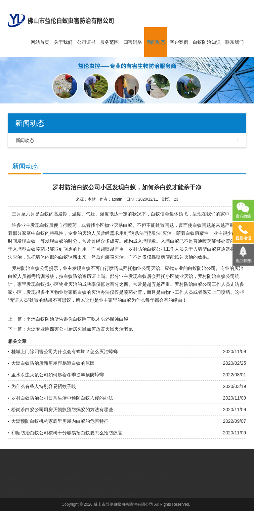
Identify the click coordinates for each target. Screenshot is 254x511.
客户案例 (179, 42)
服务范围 (109, 42)
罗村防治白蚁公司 (30, 268)
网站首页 (40, 42)
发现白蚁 (35, 284)
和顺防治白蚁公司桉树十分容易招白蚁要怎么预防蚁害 (66, 432)
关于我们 (63, 42)
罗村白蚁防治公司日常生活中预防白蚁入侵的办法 (62, 398)
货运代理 (75, 489)
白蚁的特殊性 (50, 233)
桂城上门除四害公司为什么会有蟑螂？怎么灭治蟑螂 (64, 351)
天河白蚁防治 (122, 489)
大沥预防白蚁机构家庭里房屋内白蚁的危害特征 (59, 421)
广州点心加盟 (50, 489)
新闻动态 (156, 42)
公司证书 (86, 42)
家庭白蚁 (77, 292)
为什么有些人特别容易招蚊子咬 (43, 386)
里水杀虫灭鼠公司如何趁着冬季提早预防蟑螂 (57, 374)
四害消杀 (132, 42)
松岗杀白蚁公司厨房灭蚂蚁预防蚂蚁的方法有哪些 (62, 409)
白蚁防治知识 (207, 42)
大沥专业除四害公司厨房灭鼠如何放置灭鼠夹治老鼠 (79, 329)
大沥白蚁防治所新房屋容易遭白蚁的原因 (53, 363)
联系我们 (234, 42)
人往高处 (96, 489)
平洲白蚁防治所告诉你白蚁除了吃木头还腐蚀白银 (77, 319)
